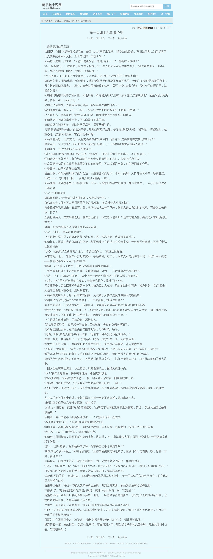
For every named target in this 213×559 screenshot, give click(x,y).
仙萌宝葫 (67, 21)
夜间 (150, 28)
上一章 (89, 38)
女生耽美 (138, 14)
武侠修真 (70, 14)
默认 (140, 28)
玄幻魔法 (56, 14)
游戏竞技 (124, 14)
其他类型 (152, 14)
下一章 (111, 38)
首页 (45, 14)
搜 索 (167, 6)
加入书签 (122, 38)
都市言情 (84, 14)
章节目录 (100, 38)
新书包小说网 (47, 21)
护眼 (145, 28)
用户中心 (165, 14)
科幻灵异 (111, 14)
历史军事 (97, 14)
